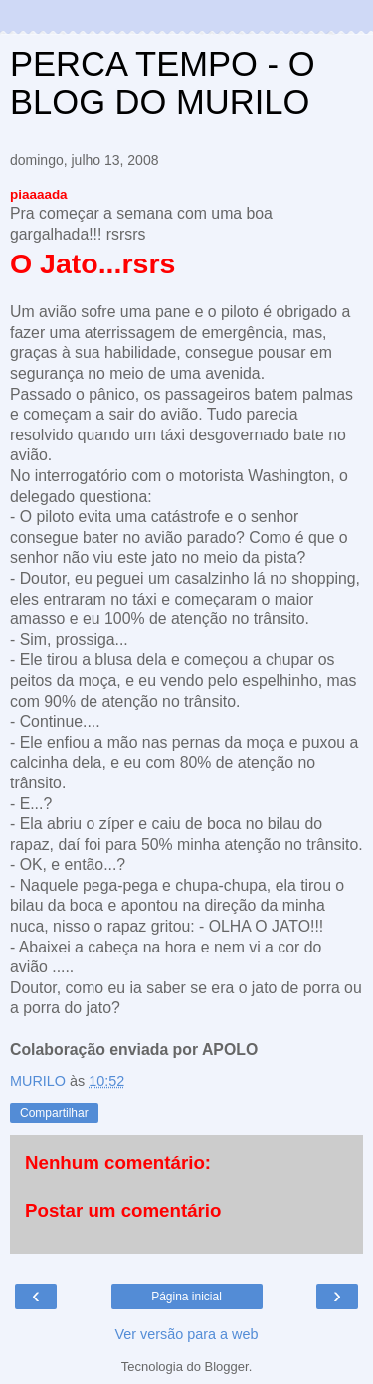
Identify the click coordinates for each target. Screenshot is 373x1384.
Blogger (227, 1366)
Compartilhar (54, 1113)
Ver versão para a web (187, 1334)
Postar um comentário (123, 1210)
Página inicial (186, 1296)
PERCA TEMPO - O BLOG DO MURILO (162, 83)
